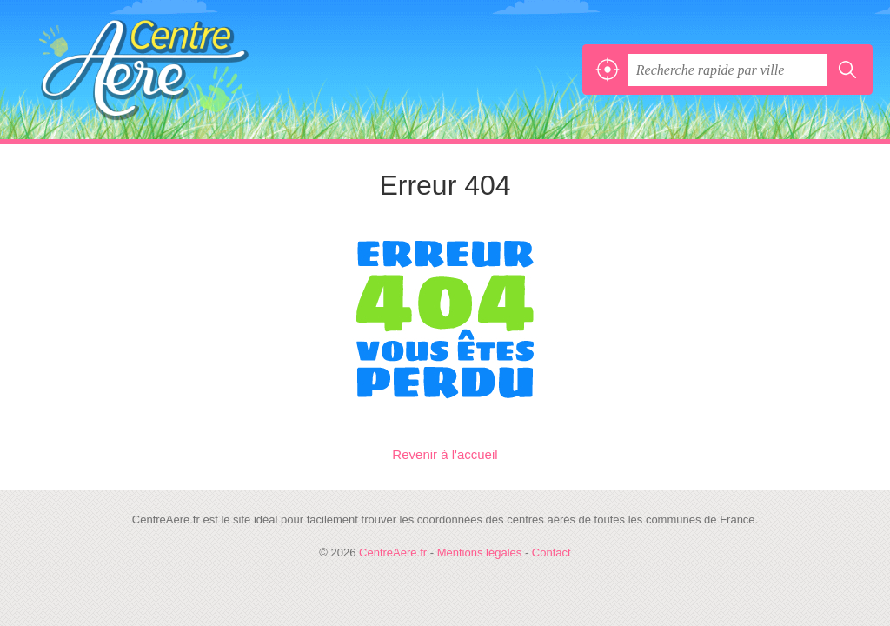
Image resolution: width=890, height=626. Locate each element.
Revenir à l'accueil (444, 454)
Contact (551, 552)
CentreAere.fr (143, 70)
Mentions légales (479, 552)
